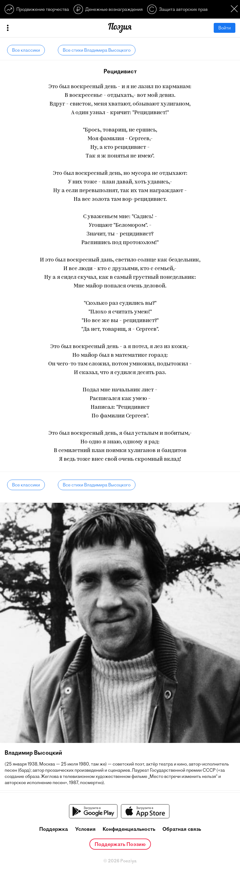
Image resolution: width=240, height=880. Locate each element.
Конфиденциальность (129, 829)
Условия (85, 829)
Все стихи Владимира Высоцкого (97, 50)
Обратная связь (181, 829)
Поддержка (53, 829)
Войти (224, 28)
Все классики (26, 50)
